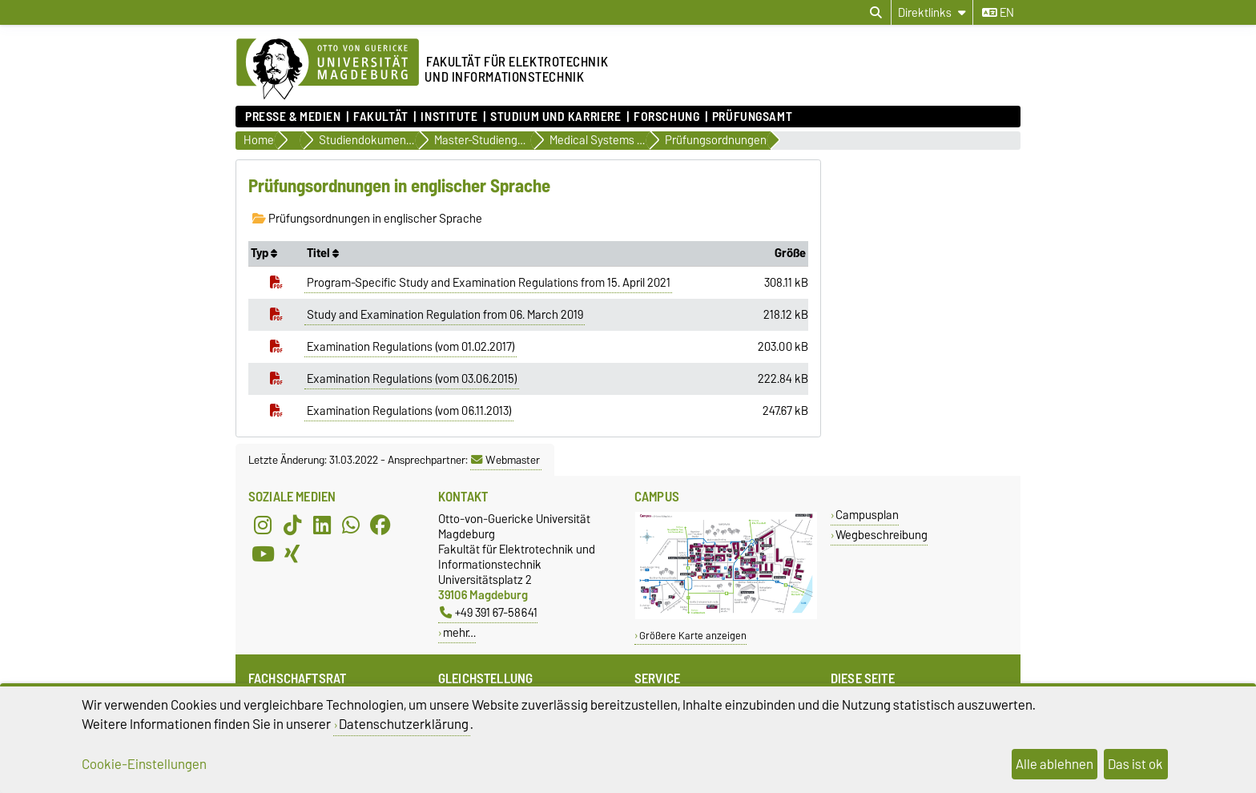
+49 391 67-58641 (488, 612)
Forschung (666, 117)
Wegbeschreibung (881, 535)
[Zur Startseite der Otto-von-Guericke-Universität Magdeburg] (327, 70)
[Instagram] (262, 525)
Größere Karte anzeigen (693, 635)
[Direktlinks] (932, 12)
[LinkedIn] (322, 525)
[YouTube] (262, 554)
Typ (264, 253)
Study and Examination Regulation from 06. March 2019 (445, 314)
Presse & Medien (292, 117)
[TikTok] (292, 525)
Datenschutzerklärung (404, 724)
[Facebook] (380, 525)
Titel (323, 253)
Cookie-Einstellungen (144, 764)
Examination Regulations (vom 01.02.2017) (411, 346)
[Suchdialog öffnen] (875, 12)
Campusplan (867, 515)
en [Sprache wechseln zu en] (998, 12)
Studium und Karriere (555, 117)
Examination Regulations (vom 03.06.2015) (412, 378)
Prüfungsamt (752, 117)
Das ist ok (1135, 764)
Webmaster (505, 459)
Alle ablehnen (1054, 764)
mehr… (459, 632)
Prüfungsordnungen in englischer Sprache (367, 218)
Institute (449, 117)
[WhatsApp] (350, 525)
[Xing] (292, 554)
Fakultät (380, 117)
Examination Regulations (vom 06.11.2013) (409, 411)
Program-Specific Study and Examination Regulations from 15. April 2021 (488, 282)
